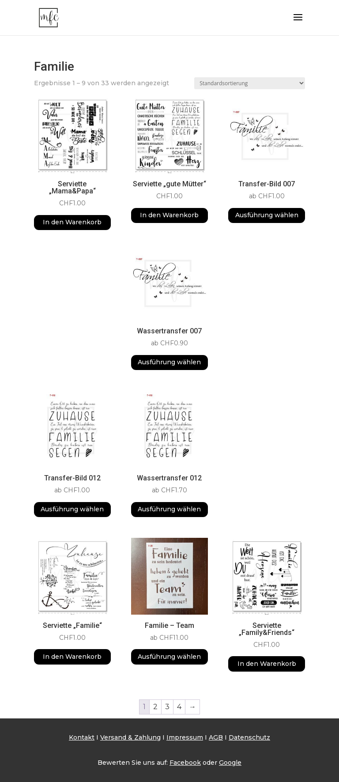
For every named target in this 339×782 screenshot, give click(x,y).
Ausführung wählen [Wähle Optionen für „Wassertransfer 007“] (169, 362)
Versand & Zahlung (130, 737)
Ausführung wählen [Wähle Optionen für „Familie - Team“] (169, 657)
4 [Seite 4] (179, 707)
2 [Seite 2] (155, 707)
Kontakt (81, 737)
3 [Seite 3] (167, 707)
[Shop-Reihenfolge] (249, 83)
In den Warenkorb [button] (72, 222)
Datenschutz (249, 737)
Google (230, 763)
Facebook (185, 763)
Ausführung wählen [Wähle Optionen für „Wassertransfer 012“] (169, 509)
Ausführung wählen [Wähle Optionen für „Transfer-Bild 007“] (266, 215)
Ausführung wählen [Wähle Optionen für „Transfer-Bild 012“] (72, 509)
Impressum (184, 737)
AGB (216, 737)
